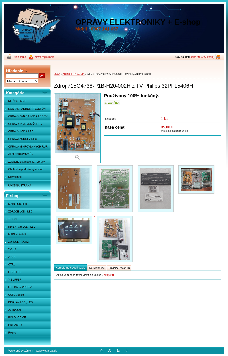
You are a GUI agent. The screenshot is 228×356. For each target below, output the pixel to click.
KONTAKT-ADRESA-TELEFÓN (27, 108)
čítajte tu (109, 275)
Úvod (57, 74)
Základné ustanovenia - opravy (26, 161)
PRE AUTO (15, 325)
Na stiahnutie (97, 268)
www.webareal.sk (46, 350)
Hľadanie (14, 71)
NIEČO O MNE (17, 101)
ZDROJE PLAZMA (19, 241)
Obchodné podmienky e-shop (25, 169)
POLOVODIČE (17, 317)
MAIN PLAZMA (17, 234)
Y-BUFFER (14, 279)
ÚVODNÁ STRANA (19, 185)
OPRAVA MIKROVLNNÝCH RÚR (28, 146)
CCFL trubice (16, 294)
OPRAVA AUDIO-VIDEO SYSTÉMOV (20, 140)
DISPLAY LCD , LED (20, 302)
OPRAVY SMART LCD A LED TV (27, 116)
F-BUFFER (14, 272)
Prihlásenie (19, 57)
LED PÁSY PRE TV (20, 287)
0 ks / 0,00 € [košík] (202, 57)
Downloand (15, 176)
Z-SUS (12, 257)
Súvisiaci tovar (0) (119, 268)
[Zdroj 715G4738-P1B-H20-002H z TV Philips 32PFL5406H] (77, 128)
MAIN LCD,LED (17, 204)
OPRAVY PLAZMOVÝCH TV (25, 123)
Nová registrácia (44, 57)
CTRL (11, 264)
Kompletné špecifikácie (70, 267)
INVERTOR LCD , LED (21, 226)
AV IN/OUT (14, 310)
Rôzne (12, 332)
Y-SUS (12, 249)
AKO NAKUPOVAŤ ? (20, 154)
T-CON (12, 219)
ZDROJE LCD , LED (20, 211)
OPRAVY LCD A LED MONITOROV (18, 132)
